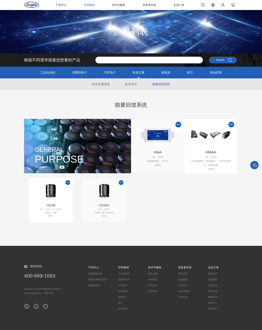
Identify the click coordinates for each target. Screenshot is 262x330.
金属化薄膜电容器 (97, 279)
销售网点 (212, 297)
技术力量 (152, 273)
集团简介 (212, 273)
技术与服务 (118, 5)
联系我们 (212, 308)
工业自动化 (47, 72)
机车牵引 (131, 84)
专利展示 (152, 279)
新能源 (165, 72)
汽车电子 (110, 72)
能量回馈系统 (161, 84)
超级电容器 (94, 285)
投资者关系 (149, 5)
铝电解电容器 (95, 273)
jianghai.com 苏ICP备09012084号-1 (42, 289)
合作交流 (152, 285)
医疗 (190, 72)
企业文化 (212, 285)
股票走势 (182, 273)
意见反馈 (182, 297)
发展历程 (212, 279)
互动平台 (182, 285)
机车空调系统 (101, 84)
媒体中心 (212, 302)
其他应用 (216, 72)
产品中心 (61, 5)
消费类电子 (79, 72)
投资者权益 (184, 291)
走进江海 (178, 5)
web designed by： (38, 293)
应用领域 (89, 5)
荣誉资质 (212, 291)
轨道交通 (139, 72)
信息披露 (182, 279)
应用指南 (152, 291)
